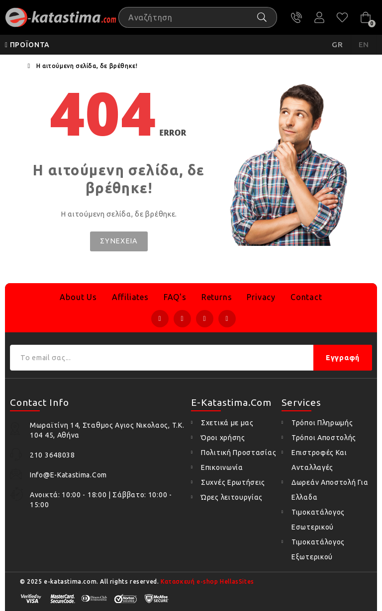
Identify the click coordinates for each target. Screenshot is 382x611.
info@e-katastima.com (68, 475)
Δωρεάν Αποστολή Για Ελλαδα (329, 489)
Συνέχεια (119, 241)
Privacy (261, 297)
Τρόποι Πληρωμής (322, 423)
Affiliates (130, 297)
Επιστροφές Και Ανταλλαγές (319, 460)
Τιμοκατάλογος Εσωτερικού (318, 519)
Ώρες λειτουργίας (232, 497)
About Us (78, 297)
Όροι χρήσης (223, 438)
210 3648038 (296, 17)
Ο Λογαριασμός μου (319, 17)
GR (337, 44)
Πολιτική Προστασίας (238, 453)
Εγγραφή (343, 358)
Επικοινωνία (222, 467)
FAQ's (175, 297)
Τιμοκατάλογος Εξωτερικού (318, 549)
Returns (216, 297)
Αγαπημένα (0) (342, 17)
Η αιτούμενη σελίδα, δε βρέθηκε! (87, 66)
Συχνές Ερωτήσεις (233, 482)
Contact (306, 297)
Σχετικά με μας (227, 423)
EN (364, 44)
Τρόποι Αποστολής (323, 438)
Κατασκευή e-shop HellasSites (207, 581)
